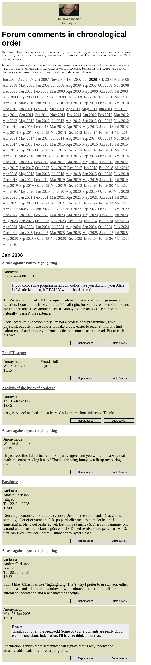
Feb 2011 (41, 109)
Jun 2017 (106, 162)
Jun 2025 (106, 233)
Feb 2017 (41, 162)
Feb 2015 (41, 144)
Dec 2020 (10, 197)
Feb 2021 (41, 197)
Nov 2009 (58, 97)
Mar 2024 (122, 221)
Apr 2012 (10, 121)
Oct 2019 (42, 185)
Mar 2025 (57, 233)
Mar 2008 (121, 79)
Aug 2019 (10, 185)
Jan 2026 (90, 238)
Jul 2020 (57, 191)
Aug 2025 (10, 238)
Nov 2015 (58, 150)
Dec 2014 (10, 144)
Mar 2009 (57, 91)
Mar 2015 (57, 144)
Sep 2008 (89, 85)
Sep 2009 (26, 97)
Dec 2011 (74, 115)
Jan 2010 (90, 97)
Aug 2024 (73, 227)
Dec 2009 (74, 97)
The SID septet (14, 353)
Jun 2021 (106, 197)
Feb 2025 (41, 233)
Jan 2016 (90, 150)
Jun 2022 (43, 209)
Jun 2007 (10, 79)
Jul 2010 (57, 103)
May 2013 (90, 126)
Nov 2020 (121, 191)
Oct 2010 (105, 103)
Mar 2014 (122, 132)
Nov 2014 (121, 138)
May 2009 (90, 91)
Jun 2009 (106, 91)
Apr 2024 (10, 227)
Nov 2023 (58, 221)
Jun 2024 (43, 227)
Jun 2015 (106, 144)
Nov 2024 (121, 227)
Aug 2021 (10, 203)
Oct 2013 (42, 132)
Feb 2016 (106, 150)
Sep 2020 (89, 191)
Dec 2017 (74, 168)
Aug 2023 (10, 221)
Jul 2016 (57, 156)
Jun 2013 (106, 126)
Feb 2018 (106, 168)
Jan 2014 (90, 132)
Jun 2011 (105, 109)
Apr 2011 (73, 109)
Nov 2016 (121, 156)
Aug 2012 (73, 121)
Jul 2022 (57, 209)
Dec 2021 (74, 203)
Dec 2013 (74, 132)
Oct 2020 (105, 191)
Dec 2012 (10, 126)
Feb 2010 (106, 97)
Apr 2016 (10, 156)
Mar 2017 (57, 162)
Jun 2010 (43, 103)
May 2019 (90, 180)
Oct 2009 (42, 97)
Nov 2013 (58, 132)
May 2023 (90, 215)
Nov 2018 (121, 174)
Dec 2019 (74, 185)
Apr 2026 (10, 244)
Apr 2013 (73, 126)
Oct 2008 (105, 85)
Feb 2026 (106, 238)
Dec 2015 (74, 150)
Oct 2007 (42, 79)
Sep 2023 (26, 221)
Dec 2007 (74, 79)
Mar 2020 (122, 185)
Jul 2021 (121, 197)
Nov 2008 (121, 85)
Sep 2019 (26, 185)
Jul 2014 (57, 138)
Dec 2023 (74, 221)
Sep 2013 (26, 132)
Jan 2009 (26, 91)
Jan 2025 (26, 233)
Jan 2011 (25, 109)
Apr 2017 (73, 162)
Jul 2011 (120, 109)
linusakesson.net (69, 19)
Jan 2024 (90, 221)
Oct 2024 (105, 227)
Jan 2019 (26, 180)
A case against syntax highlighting (29, 263)
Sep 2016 (89, 156)
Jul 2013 (121, 126)
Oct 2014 (105, 138)
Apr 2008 (10, 85)
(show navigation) (69, 23)
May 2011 (89, 109)
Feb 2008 (105, 79)
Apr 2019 (73, 180)
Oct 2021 (42, 203)
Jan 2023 (26, 215)
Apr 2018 (10, 174)
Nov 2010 (121, 103)
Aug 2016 (73, 156)
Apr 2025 (73, 233)
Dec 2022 (10, 215)
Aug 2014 (73, 138)
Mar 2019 (57, 180)
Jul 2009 (121, 91)
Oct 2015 (42, 150)
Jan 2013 (26, 126)
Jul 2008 (57, 85)
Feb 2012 (105, 115)
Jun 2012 (43, 121)
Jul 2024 (57, 227)
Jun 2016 (43, 156)
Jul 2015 (121, 144)
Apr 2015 (73, 144)
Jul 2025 (121, 233)
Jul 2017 (121, 162)
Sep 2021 (26, 203)
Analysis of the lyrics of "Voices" (28, 388)
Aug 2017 (10, 168)
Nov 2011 (57, 115)
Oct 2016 (105, 156)
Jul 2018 (57, 174)
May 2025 (90, 233)
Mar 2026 (122, 238)
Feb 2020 (106, 185)
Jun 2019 (106, 180)
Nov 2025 (58, 238)
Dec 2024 (10, 233)
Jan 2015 (26, 144)
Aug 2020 (73, 191)
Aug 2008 (73, 85)
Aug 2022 (73, 209)
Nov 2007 (57, 79)
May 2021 (90, 197)
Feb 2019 (41, 180)
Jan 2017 (26, 162)
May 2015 (90, 144)
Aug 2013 (10, 132)
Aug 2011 (10, 115)
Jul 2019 (121, 180)
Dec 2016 (10, 162)
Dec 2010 (10, 109)
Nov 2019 (58, 185)
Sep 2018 (89, 174)
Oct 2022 (105, 209)
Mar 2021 (57, 197)
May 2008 (26, 85)
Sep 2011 (26, 115)
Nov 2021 (58, 203)
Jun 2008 (43, 85)
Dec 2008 (10, 91)
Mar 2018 (122, 168)
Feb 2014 (106, 132)
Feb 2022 (106, 203)
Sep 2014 (89, 138)
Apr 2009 (73, 91)
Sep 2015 (26, 150)
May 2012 (26, 121)
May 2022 (26, 209)
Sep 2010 (89, 103)
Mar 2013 (57, 126)
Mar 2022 (122, 203)
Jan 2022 (90, 203)
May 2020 (26, 191)
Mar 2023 (57, 215)
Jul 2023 (121, 215)
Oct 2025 (42, 238)
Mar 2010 (122, 97)
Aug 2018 (73, 174)
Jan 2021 (26, 197)
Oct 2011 (42, 115)
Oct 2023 (42, 221)
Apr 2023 (73, 215)
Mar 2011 (57, 109)
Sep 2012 (89, 121)
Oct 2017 (42, 168)
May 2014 (26, 138)
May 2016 (26, 156)
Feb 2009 (41, 91)
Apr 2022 (10, 209)
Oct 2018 (105, 174)
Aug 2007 (25, 79)
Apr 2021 (73, 197)
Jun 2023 (106, 215)
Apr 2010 (10, 103)
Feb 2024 (106, 221)
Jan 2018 (90, 168)
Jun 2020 (43, 191)
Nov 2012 (121, 121)
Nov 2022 (121, 209)
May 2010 (26, 103)
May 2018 (26, 174)
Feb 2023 (41, 215)
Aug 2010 (73, 103)
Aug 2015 (10, 150)
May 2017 (90, 162)
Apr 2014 (10, 138)
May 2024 (26, 227)
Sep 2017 (26, 168)
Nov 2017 (58, 168)
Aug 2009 (10, 97)
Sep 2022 (89, 209)
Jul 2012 (57, 121)
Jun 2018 (43, 174)
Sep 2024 (89, 227)
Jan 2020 (90, 185)
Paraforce (10, 482)
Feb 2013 (41, 126)
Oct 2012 (105, 121)
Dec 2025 (74, 238)
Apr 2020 (10, 191)
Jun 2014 (43, 138)
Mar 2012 (121, 115)
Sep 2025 (26, 238)
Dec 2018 (10, 180)
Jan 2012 (90, 115)
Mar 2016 (122, 150)
